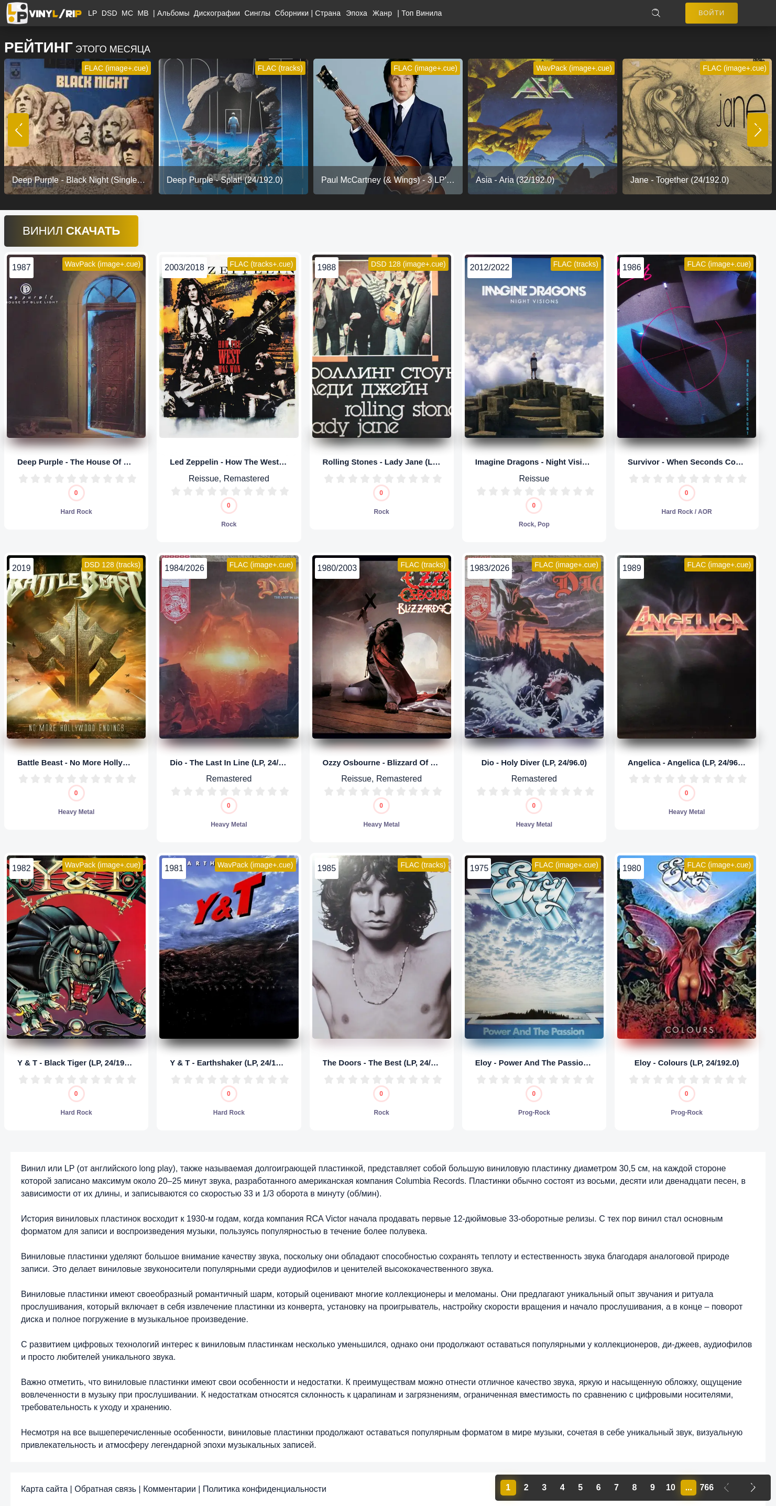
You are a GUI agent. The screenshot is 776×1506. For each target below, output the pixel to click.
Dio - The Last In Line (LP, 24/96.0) (233, 762)
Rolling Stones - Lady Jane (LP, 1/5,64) (394, 461)
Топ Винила (421, 13)
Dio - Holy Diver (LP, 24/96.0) (534, 762)
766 (707, 1487)
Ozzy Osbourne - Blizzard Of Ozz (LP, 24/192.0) (409, 762)
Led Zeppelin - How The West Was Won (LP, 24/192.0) (268, 461)
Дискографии (219, 13)
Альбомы (175, 13)
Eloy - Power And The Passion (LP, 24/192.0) (557, 1062)
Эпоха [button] (356, 13)
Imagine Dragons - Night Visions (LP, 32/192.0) (561, 461)
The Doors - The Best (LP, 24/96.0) (386, 1062)
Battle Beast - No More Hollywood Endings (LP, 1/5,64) (118, 762)
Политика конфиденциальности (264, 1489)
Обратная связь (105, 1489)
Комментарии (169, 1489)
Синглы (259, 13)
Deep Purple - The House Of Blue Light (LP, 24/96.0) (113, 461)
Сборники (293, 13)
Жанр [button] (382, 13)
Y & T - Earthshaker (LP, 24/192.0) (231, 1062)
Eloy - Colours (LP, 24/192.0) (687, 1062)
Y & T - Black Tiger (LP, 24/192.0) (77, 1062)
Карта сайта (44, 1489)
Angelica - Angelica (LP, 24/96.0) (687, 762)
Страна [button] (328, 13)
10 (132, 478)
